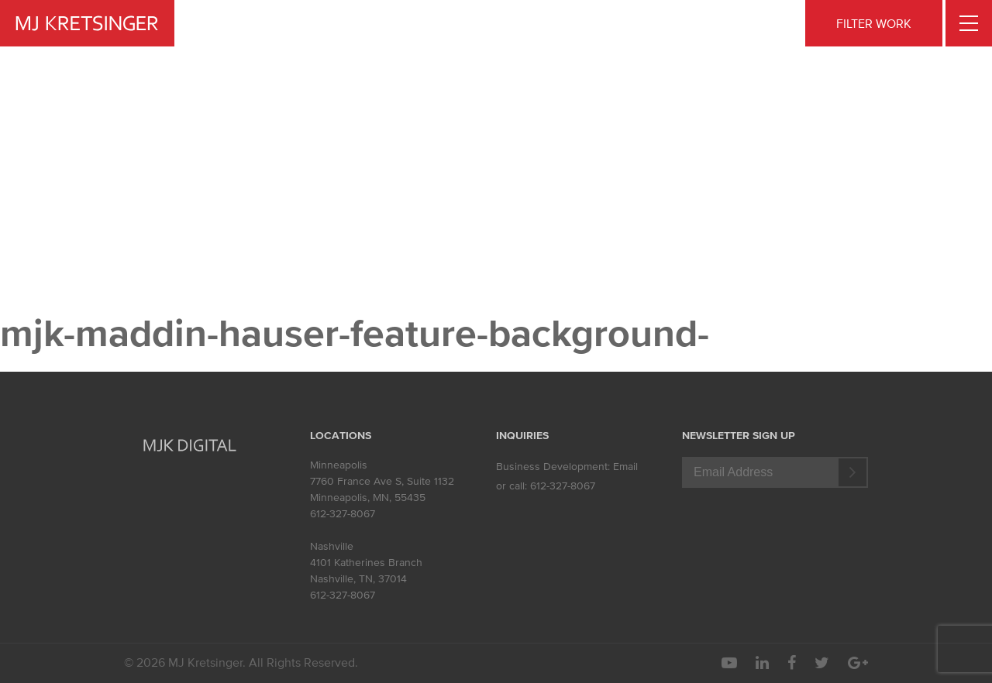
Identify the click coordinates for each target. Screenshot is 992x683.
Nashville (331, 546)
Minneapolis (338, 465)
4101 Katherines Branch (366, 562)
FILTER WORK (873, 23)
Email (625, 466)
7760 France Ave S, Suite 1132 (382, 481)
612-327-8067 (342, 514)
